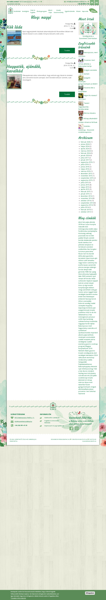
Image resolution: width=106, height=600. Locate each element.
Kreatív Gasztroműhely (58, 11)
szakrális (90, 328)
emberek (81, 299)
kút (87, 236)
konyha (93, 224)
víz (90, 236)
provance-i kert (84, 391)
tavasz (85, 265)
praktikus (81, 312)
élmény (93, 373)
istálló (91, 229)
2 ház (90, 315)
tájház (92, 324)
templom (88, 245)
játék (95, 375)
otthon (80, 260)
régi (85, 285)
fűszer (87, 385)
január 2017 (85, 160)
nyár (80, 369)
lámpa (86, 269)
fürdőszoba (82, 231)
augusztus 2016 (86, 162)
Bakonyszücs (83, 326)
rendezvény (82, 360)
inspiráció (94, 333)
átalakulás (88, 240)
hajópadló (93, 274)
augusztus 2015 (86, 180)
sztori (88, 224)
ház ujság (92, 272)
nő (86, 380)
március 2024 (85, 151)
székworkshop (83, 321)
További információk (18, 599)
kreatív (92, 310)
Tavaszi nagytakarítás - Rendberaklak (84, 106)
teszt (86, 373)
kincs (80, 285)
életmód (94, 366)
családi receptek (84, 339)
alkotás (92, 222)
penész (94, 240)
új (83, 285)
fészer (80, 254)
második (81, 227)
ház (83, 222)
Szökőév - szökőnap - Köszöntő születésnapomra (86, 129)
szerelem (89, 247)
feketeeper (90, 297)
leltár (93, 278)
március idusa (83, 382)
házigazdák (82, 362)
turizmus (81, 251)
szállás (89, 360)
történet (89, 308)
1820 (83, 276)
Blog (93, 11)
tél (89, 373)
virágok (93, 387)
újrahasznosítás (84, 333)
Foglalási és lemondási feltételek (51, 422)
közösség (81, 233)
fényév (86, 238)
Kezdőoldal (17, 11)
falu (88, 249)
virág (80, 290)
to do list (93, 312)
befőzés (91, 335)
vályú (95, 229)
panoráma (89, 251)
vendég (87, 303)
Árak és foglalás (32, 11)
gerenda (81, 272)
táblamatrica (83, 315)
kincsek (86, 310)
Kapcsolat (85, 11)
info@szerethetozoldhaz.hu (76, 1)
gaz (95, 290)
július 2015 (85, 182)
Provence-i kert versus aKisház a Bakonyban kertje (86, 63)
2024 (96, 355)
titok (80, 274)
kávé (95, 292)
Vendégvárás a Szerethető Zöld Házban (88, 37)
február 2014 (85, 209)
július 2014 (85, 207)
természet (82, 247)
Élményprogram (42, 11)
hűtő (87, 312)
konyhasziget (83, 288)
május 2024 (85, 146)
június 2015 (85, 185)
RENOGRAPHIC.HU (64, 439)
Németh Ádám (83, 351)
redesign (93, 267)
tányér (91, 283)
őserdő (91, 254)
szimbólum (82, 330)
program (81, 346)
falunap (88, 299)
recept (80, 278)
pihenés (81, 245)
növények (82, 337)
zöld (92, 290)
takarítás (81, 385)
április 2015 (85, 189)
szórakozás (82, 375)
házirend (81, 393)
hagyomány (82, 328)
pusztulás (82, 236)
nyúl (94, 276)
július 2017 (85, 158)
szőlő (80, 319)
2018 (80, 224)
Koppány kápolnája (85, 306)
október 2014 (86, 201)
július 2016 (85, 164)
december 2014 (86, 196)
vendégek (82, 294)
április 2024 (85, 149)
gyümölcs (89, 256)
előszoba (85, 274)
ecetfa (80, 265)
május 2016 (85, 169)
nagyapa (81, 324)
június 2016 (85, 167)
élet (92, 236)
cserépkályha (92, 231)
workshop (90, 357)
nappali (95, 281)
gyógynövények (84, 387)
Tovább (69, 50)
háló (90, 269)
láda (79, 276)
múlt (90, 326)
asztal (90, 265)
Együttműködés (70, 11)
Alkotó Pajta (50, 11)
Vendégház (25, 11)
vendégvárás (88, 353)
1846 (86, 272)
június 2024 (85, 144)
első (86, 227)
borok (93, 299)
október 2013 (86, 212)
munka (94, 294)
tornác (80, 269)
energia (86, 267)
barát (80, 242)
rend (90, 382)
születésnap (82, 378)
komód (90, 285)
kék (94, 265)
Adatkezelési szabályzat (51, 418)
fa (87, 254)
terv (83, 224)
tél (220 (90, 375)
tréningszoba (83, 229)
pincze (80, 267)
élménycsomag (87, 369)
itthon (80, 301)
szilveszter (82, 281)
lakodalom (90, 355)
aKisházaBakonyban (85, 389)
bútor (85, 263)
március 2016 (85, 171)
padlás (80, 238)
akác (84, 256)
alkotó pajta (82, 335)
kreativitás (93, 321)
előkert (91, 288)
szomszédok (90, 337)
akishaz (93, 391)
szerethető (86, 290)
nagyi (80, 263)
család (93, 303)
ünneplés (81, 305)
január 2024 (85, 155)
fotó (84, 297)
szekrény (90, 263)
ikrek (92, 258)
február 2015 (85, 191)
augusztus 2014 (86, 205)
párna (93, 339)
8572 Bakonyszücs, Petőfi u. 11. (30, 2)
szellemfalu (82, 249)
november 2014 (86, 198)
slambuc (86, 242)
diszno (85, 371)
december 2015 (86, 173)
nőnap (89, 380)
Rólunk (78, 11)
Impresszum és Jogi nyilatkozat (54, 426)
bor (90, 242)
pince (86, 292)
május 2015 (85, 187)
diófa (80, 256)
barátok (89, 294)
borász (88, 278)
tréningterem (83, 317)
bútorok (81, 303)
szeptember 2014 (87, 203)
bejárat (89, 281)
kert (84, 254)
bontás (81, 240)
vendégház (82, 342)
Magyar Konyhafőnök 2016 (85, 347)
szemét (91, 238)
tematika (91, 260)
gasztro (88, 344)
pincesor (92, 317)
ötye (84, 319)
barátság (89, 319)
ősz (95, 263)
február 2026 (85, 142)
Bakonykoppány (84, 366)
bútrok (80, 283)
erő (95, 328)
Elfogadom (90, 593)
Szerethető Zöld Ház (13, 4)
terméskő (81, 258)
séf (84, 278)
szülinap (94, 344)
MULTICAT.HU (83, 439)
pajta (87, 222)
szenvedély (87, 301)
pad (94, 308)
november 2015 (86, 176)
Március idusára (89, 113)
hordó (87, 324)
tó (92, 245)
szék (85, 260)
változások (82, 357)
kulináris (89, 276)
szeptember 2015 (87, 178)
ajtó (95, 258)
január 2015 (85, 194)
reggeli (90, 292)
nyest (88, 258)
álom (80, 222)
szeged (81, 310)
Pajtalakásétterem (85, 364)
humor (80, 292)
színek (86, 283)
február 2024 (85, 153)
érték (80, 297)
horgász (93, 249)
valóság (89, 233)
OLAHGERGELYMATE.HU (89, 441)
